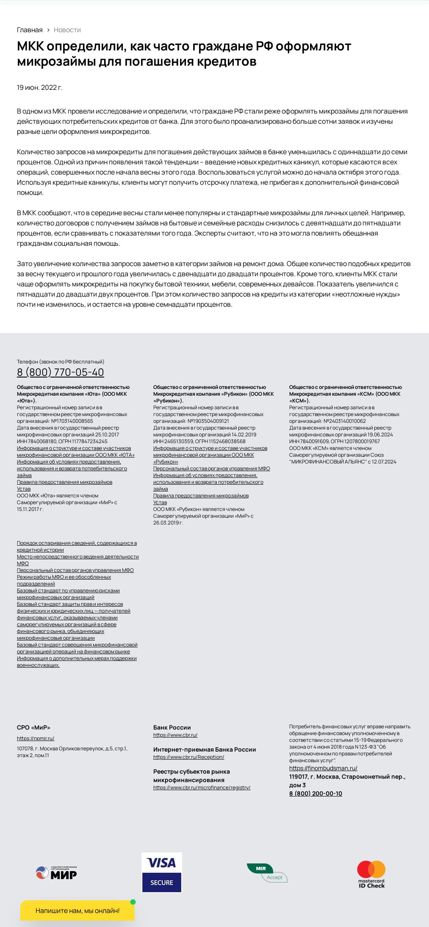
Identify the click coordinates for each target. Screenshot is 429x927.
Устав (23, 489)
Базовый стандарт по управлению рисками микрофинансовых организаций (68, 594)
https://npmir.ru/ (36, 738)
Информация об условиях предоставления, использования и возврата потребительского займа (72, 468)
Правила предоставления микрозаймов (64, 482)
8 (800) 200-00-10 (315, 793)
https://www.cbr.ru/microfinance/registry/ (202, 787)
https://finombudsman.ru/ (323, 768)
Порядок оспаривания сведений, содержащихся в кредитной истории (77, 546)
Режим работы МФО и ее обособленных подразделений (64, 580)
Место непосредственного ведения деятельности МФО (78, 560)
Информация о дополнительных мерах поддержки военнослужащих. (77, 662)
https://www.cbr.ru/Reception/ (188, 756)
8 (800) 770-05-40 (60, 372)
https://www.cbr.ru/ (175, 734)
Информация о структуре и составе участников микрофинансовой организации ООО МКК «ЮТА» (76, 451)
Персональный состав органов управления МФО (211, 468)
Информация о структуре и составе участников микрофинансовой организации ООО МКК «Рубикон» (210, 455)
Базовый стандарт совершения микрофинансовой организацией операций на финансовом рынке (77, 648)
